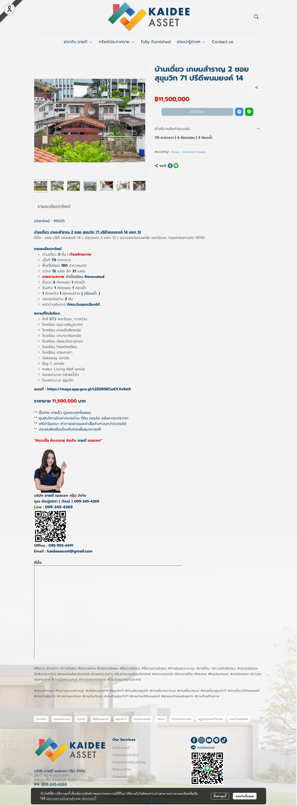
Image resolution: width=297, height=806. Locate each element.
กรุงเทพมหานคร (181, 719)
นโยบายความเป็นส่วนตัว (60, 798)
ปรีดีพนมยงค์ (100, 719)
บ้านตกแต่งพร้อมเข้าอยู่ (128, 762)
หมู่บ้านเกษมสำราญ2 (210, 719)
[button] (256, 16)
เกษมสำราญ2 (61, 719)
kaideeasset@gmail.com (70, 551)
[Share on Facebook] (170, 165)
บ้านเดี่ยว (41, 719)
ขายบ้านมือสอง (239, 719)
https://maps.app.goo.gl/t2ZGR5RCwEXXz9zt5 (89, 389)
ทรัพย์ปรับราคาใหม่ (125, 755)
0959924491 (60, 545)
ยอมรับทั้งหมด (245, 796)
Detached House (194, 152)
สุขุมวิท (81, 719)
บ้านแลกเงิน (120, 776)
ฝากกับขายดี (121, 747)
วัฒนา (161, 719)
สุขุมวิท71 (121, 719)
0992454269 (86, 501)
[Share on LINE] (175, 165)
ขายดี (49, 495)
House (175, 152)
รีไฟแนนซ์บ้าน (121, 769)
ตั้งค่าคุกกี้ (219, 796)
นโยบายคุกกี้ (88, 798)
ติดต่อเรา (197, 111)
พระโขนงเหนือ (142, 719)
